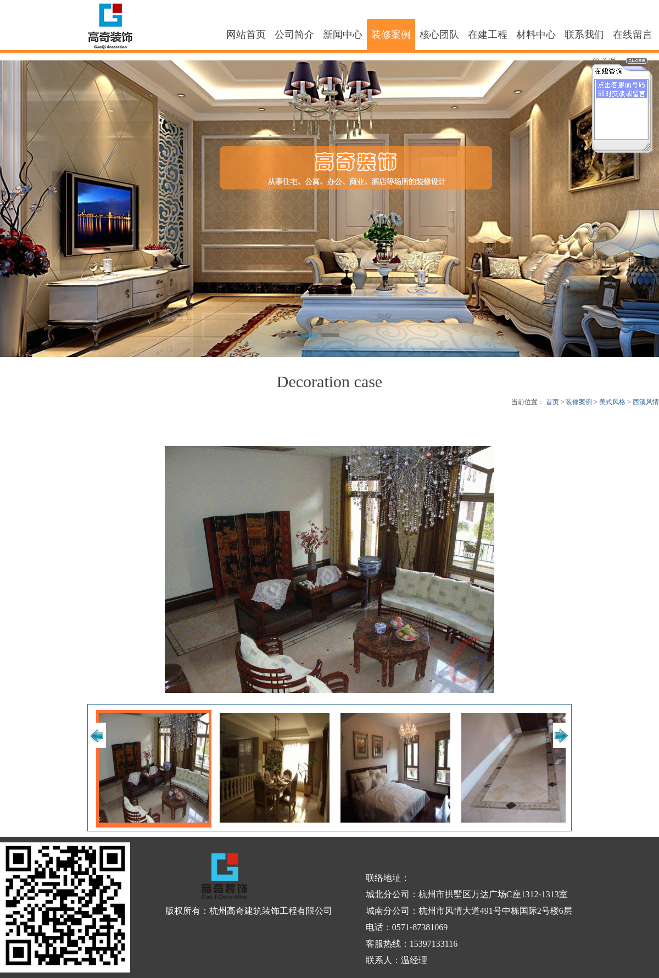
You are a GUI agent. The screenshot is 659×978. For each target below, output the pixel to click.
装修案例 (391, 34)
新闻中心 (342, 34)
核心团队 (439, 34)
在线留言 (632, 34)
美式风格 (612, 402)
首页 (552, 402)
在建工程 (487, 34)
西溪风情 (646, 402)
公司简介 (294, 34)
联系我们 (584, 34)
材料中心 (536, 34)
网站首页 (246, 34)
